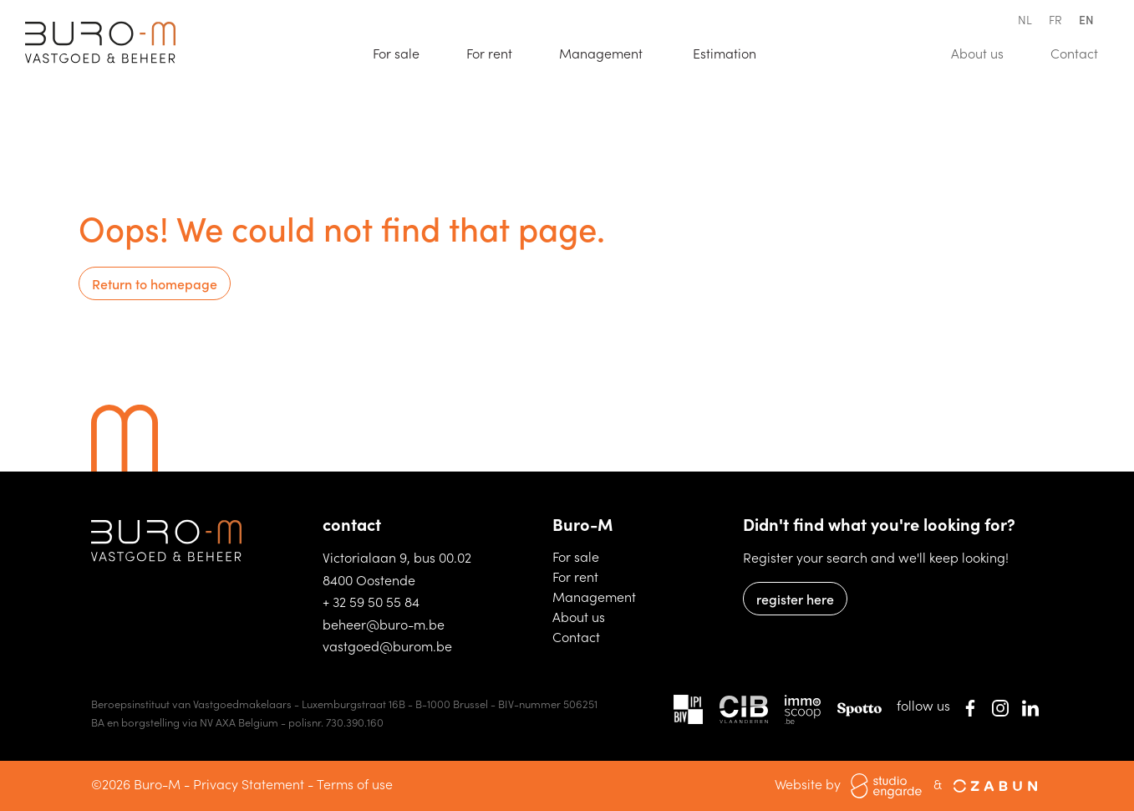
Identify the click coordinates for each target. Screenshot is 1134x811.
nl (1025, 19)
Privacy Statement (248, 783)
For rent (496, 52)
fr (1055, 19)
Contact (1081, 52)
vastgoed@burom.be (387, 645)
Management (594, 595)
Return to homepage (154, 283)
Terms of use (355, 783)
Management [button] (602, 52)
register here (795, 598)
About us (985, 52)
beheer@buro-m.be (384, 624)
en (1086, 19)
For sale (404, 52)
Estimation (732, 52)
